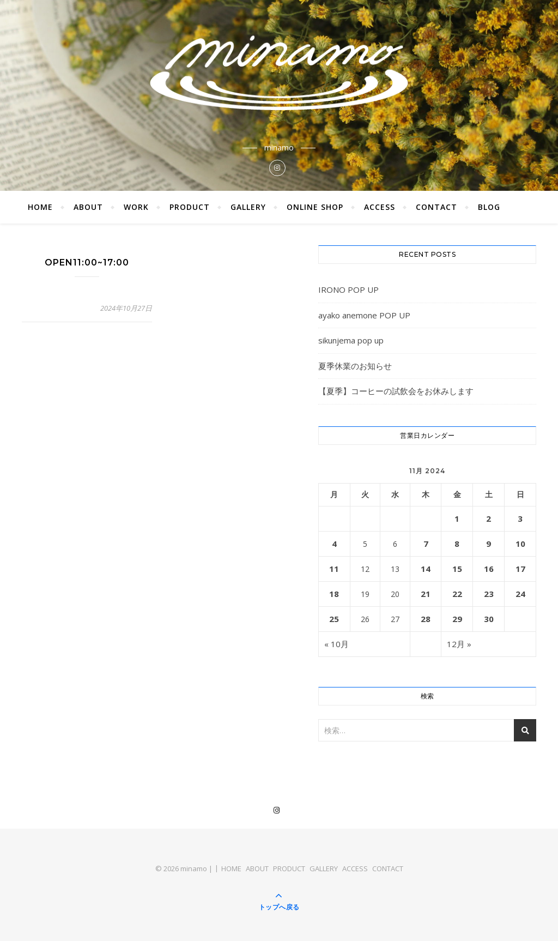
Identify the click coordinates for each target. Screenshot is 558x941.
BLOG (489, 207)
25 (334, 618)
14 (425, 568)
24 (520, 593)
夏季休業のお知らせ (355, 365)
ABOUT (88, 207)
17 (520, 568)
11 (334, 568)
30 (489, 618)
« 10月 (336, 643)
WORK (136, 207)
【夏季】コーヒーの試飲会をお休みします (396, 390)
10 (520, 543)
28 (425, 618)
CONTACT (436, 207)
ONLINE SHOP (315, 207)
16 (489, 568)
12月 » (459, 643)
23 (489, 593)
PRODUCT (189, 207)
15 (457, 568)
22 (457, 593)
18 (334, 593)
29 (457, 618)
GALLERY (248, 207)
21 (425, 593)
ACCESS (379, 207)
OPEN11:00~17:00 (87, 262)
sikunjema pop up (351, 340)
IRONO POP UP (348, 289)
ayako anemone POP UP (364, 315)
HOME (40, 207)
